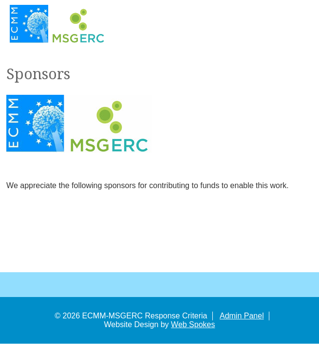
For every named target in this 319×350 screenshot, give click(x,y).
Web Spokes (193, 324)
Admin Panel (242, 316)
